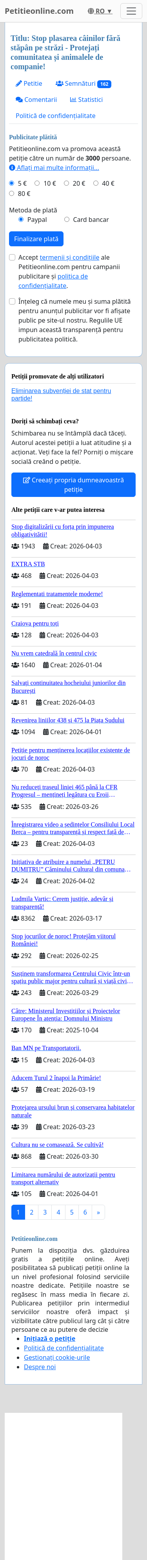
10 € (50, 183)
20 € (79, 183)
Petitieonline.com (39, 11)
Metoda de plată (33, 210)
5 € (22, 183)
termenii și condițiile (69, 257)
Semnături (84, 83)
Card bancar (91, 219)
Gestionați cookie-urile (57, 1357)
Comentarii (36, 99)
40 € (108, 183)
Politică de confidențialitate (56, 115)
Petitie (29, 83)
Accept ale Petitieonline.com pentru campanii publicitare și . (69, 271)
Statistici (86, 99)
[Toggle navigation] (131, 11)
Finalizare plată (36, 238)
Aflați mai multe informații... (54, 167)
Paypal (37, 219)
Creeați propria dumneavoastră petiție (73, 485)
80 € (24, 193)
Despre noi (40, 1366)
